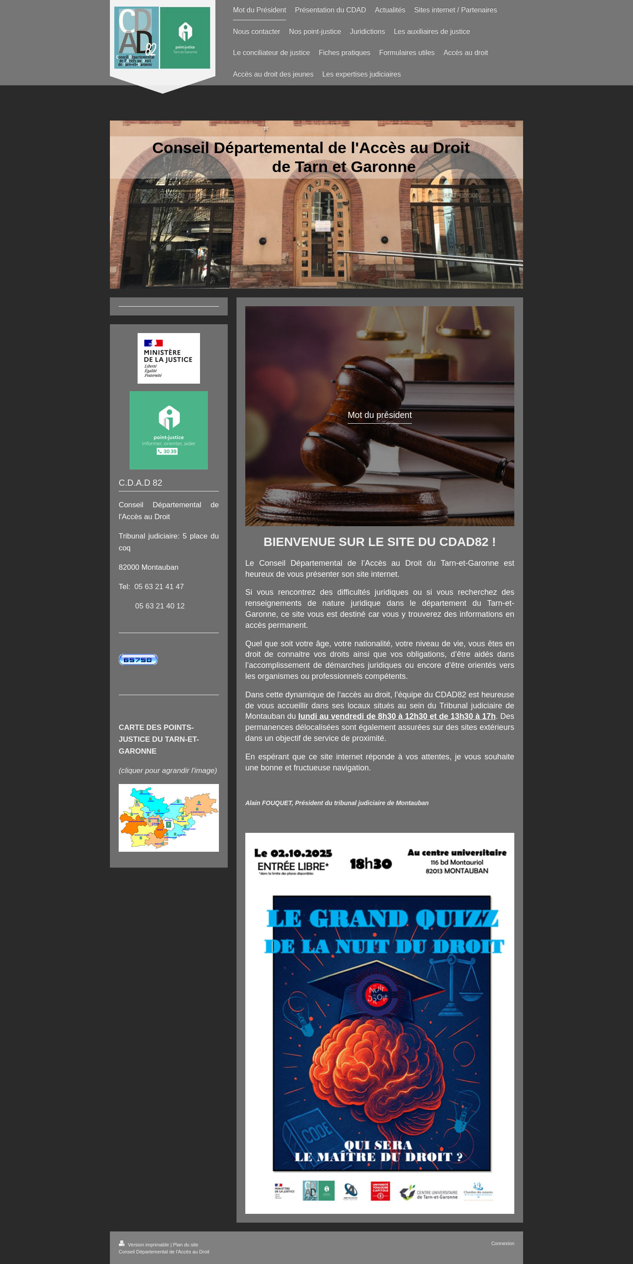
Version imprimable (145, 1244)
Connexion (502, 1243)
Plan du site (185, 1244)
